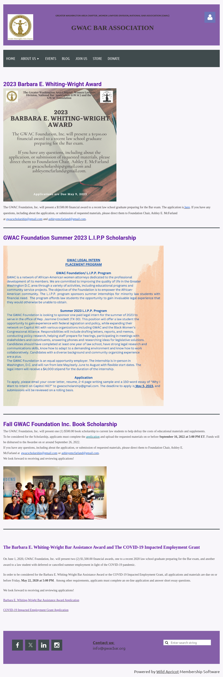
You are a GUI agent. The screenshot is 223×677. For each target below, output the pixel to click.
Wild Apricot (167, 671)
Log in (209, 17)
